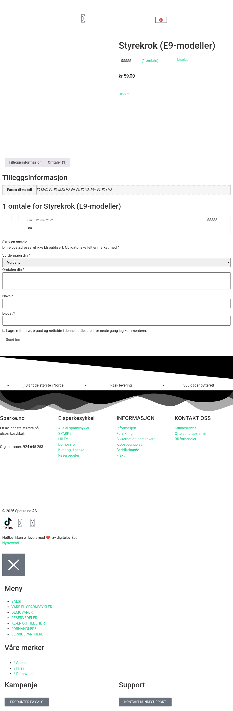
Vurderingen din (16, 255)
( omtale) (150, 60)
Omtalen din (13, 270)
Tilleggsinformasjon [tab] (25, 162)
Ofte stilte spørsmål (191, 433)
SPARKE (64, 433)
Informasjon (126, 428)
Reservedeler (68, 455)
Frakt (120, 455)
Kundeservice (186, 428)
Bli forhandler (185, 439)
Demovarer (67, 444)
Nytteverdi (10, 543)
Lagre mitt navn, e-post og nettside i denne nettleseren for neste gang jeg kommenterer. (76, 331)
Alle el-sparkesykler (73, 428)
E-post (8, 313)
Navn (7, 296)
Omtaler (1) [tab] (57, 162)
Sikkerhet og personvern (135, 439)
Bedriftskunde (127, 450)
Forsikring (124, 433)
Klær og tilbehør (71, 450)
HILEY (63, 439)
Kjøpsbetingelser (130, 444)
